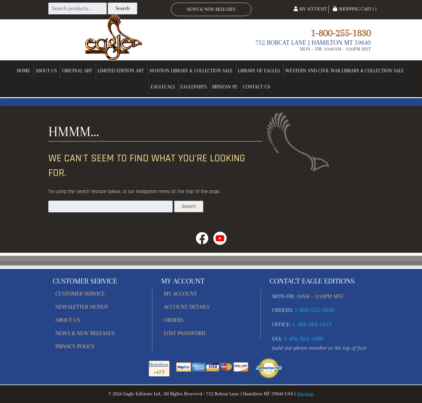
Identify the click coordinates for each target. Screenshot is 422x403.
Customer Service (80, 293)
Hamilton (158, 364)
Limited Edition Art (121, 71)
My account (180, 293)
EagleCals (163, 87)
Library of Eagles (259, 71)
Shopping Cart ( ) (354, 9)
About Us (46, 71)
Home (23, 71)
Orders (173, 320)
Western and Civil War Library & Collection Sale (344, 71)
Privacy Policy (75, 346)
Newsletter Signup (81, 306)
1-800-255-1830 (341, 33)
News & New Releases (211, 9)
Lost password (184, 333)
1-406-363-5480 (303, 338)
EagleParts (193, 87)
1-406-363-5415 (312, 324)
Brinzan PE (225, 87)
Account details (187, 306)
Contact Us (256, 87)
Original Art (77, 71)
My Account (310, 9)
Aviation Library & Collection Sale (191, 71)
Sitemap (305, 394)
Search (122, 8)
